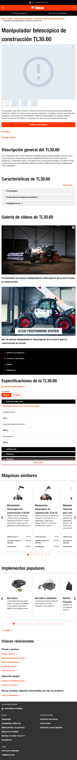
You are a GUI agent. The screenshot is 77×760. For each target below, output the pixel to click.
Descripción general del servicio (13, 658)
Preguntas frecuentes (9, 685)
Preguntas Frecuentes (49, 719)
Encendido (16, 395)
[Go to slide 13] (56, 623)
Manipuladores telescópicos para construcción (50, 18)
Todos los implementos (10, 695)
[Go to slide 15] (63, 623)
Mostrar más (38, 462)
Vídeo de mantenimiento (10, 662)
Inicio (3, 18)
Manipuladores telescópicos (23, 18)
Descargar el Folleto (9, 137)
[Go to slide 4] (38, 554)
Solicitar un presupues (38, 125)
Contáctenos (45, 723)
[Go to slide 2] (31, 554)
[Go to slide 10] (46, 623)
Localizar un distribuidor (15, 358)
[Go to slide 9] (42, 623)
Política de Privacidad (10, 751)
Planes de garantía (8, 670)
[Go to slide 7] (49, 554)
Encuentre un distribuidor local (13, 681)
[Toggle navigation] (3, 8)
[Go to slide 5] (42, 554)
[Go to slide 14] (60, 623)
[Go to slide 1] (28, 554)
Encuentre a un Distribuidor (51, 727)
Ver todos (7, 630)
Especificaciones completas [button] (13, 387)
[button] (38, 191)
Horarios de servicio (9, 666)
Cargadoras (6, 719)
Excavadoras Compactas (11, 723)
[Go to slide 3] (35, 554)
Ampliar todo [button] (68, 185)
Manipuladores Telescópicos (13, 727)
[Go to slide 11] (49, 623)
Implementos (11, 370)
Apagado (6, 395)
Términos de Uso (8, 755)
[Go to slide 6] (46, 554)
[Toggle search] (73, 8)
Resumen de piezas (8, 654)
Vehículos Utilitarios (10, 732)
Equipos (9, 18)
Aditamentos (7, 740)
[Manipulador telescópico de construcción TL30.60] (38, 71)
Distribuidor (6, 132)
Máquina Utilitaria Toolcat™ (13, 736)
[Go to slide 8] (38, 623)
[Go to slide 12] (53, 623)
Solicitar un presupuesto (15, 353)
